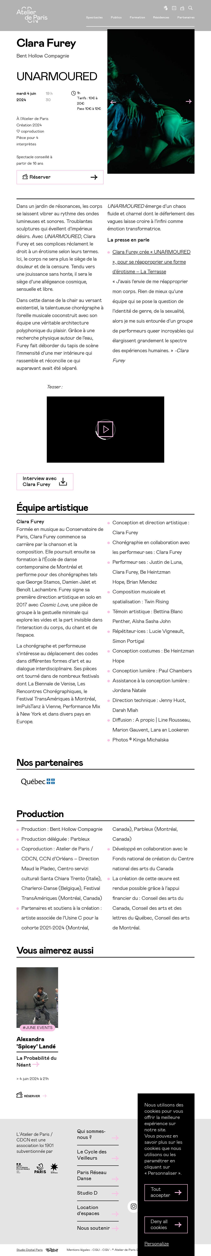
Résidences (161, 17)
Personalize (156, 1243)
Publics (116, 17)
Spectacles (94, 17)
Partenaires (186, 17)
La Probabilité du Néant (36, 1062)
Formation (137, 17)
